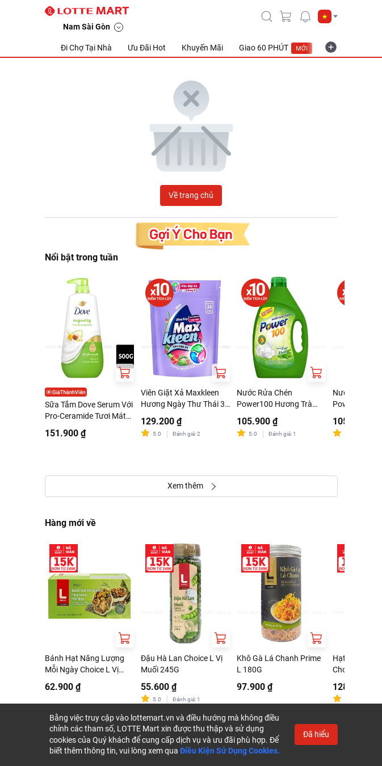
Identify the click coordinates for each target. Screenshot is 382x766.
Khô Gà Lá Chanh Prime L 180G (279, 664)
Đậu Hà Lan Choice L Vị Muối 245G (182, 664)
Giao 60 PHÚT (276, 48)
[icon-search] (267, 16)
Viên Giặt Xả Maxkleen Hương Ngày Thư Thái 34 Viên (185, 399)
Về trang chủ (191, 195)
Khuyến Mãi (202, 47)
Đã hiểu (316, 734)
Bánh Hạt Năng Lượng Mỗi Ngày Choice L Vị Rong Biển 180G (84, 664)
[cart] (286, 16)
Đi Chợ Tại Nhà (86, 47)
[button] (328, 16)
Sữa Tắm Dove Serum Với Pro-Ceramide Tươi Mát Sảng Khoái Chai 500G (89, 411)
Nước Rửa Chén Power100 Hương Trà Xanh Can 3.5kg (274, 399)
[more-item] (331, 47)
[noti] (305, 16)
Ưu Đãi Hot (147, 47)
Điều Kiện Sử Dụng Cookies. (230, 750)
